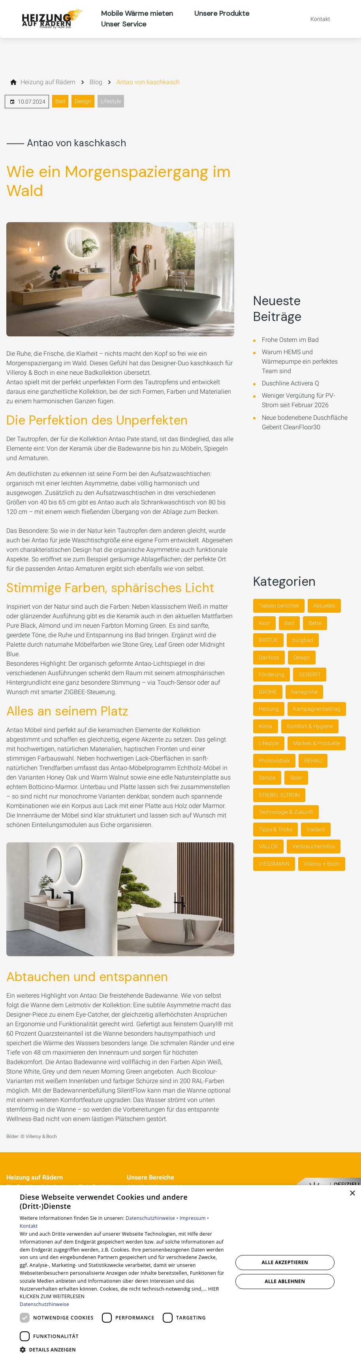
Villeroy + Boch (322, 864)
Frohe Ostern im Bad (290, 340)
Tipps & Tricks (275, 829)
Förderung (271, 674)
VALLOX (268, 846)
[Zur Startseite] (50, 19)
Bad (60, 101)
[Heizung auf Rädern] (48, 82)
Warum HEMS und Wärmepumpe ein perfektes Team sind (300, 361)
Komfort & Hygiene (310, 726)
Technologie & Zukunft (286, 812)
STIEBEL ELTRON (279, 795)
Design (83, 101)
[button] (123, 1349)
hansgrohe (304, 692)
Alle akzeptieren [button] (285, 1262)
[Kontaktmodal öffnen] (315, 19)
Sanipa (267, 777)
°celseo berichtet (279, 605)
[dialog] (180, 1272)
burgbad (302, 640)
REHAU (313, 760)
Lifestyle (111, 101)
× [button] (352, 1194)
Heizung (269, 709)
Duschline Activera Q (290, 383)
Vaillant (315, 829)
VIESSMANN (274, 864)
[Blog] (96, 82)
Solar (296, 777)
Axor (264, 623)
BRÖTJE (268, 640)
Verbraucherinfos (313, 846)
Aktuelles (324, 605)
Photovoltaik (274, 760)
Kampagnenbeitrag (316, 709)
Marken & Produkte (316, 743)
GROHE (268, 692)
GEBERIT (310, 674)
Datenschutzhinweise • (152, 1218)
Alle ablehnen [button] (285, 1281)
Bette (315, 623)
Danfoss (269, 657)
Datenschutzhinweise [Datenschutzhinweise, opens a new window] (44, 1304)
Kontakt (29, 1226)
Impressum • (194, 1218)
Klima (266, 726)
